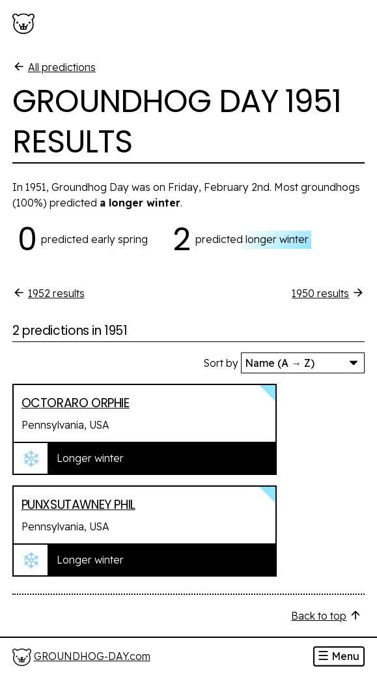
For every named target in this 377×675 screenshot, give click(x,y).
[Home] (81, 657)
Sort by (221, 362)
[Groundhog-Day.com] (26, 24)
